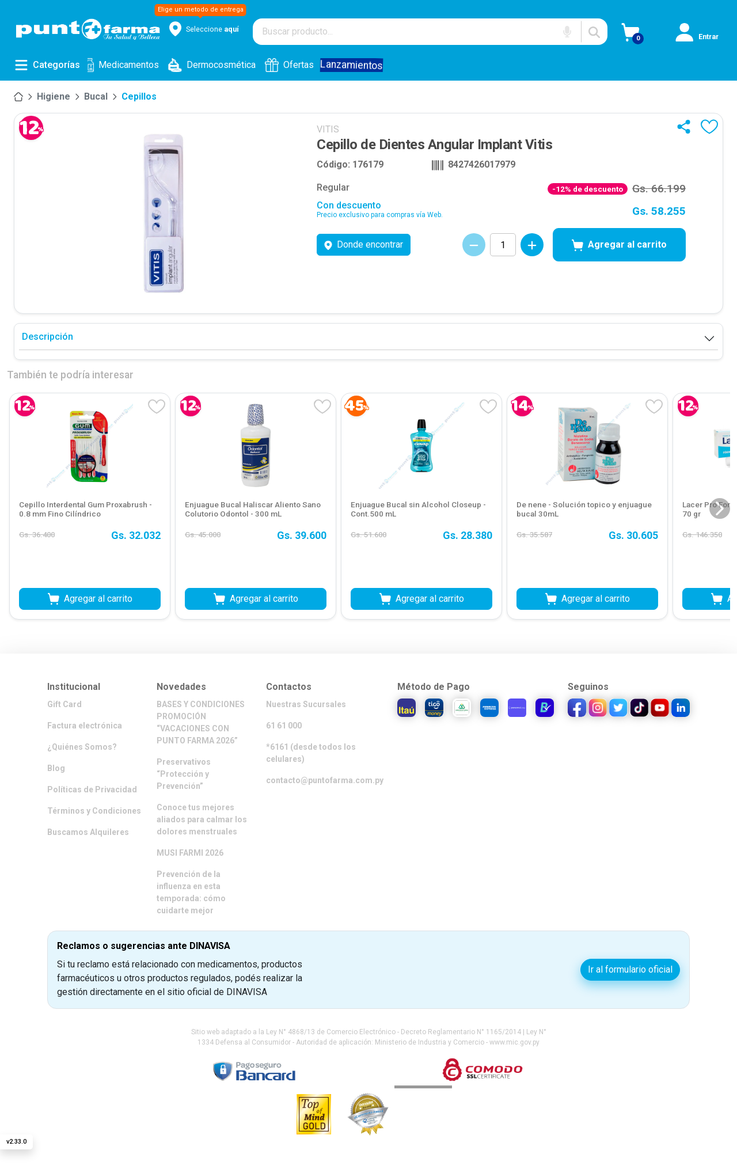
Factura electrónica (84, 725)
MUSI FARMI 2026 (190, 852)
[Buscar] (594, 32)
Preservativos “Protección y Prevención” (184, 774)
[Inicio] (18, 96)
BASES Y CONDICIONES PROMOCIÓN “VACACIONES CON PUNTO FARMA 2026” (201, 722)
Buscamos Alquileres (88, 832)
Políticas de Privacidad (92, 789)
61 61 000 (284, 725)
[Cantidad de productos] (503, 244)
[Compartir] (686, 126)
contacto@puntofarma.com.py (324, 780)
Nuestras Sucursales (306, 704)
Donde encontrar (363, 244)
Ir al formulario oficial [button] (630, 969)
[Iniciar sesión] (702, 36)
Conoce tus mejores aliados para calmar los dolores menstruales (202, 819)
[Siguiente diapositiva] (719, 508)
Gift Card (64, 704)
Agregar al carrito (619, 245)
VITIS (328, 129)
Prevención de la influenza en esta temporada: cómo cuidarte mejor (191, 892)
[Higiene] (53, 97)
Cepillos (139, 96)
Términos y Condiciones (94, 810)
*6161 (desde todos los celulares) (311, 753)
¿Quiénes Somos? (82, 746)
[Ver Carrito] (648, 36)
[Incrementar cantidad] (532, 244)
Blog (56, 768)
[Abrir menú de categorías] (47, 65)
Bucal (96, 96)
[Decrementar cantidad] (473, 244)
